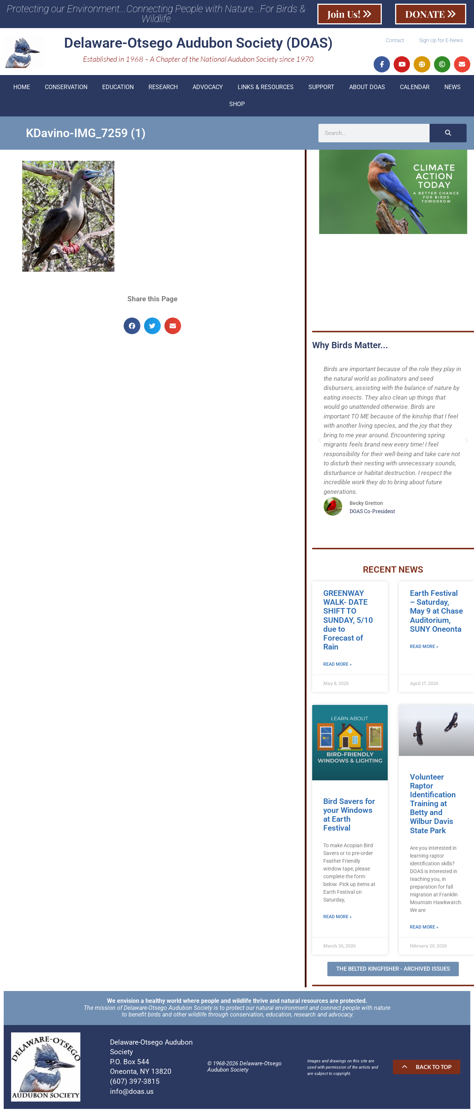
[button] (132, 326)
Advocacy (208, 87)
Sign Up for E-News (441, 41)
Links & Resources (266, 87)
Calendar (415, 87)
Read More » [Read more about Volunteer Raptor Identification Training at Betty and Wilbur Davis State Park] (424, 927)
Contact (395, 41)
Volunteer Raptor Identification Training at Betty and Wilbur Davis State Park (433, 804)
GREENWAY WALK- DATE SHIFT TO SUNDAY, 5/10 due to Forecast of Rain (348, 621)
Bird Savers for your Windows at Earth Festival (349, 815)
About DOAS (367, 87)
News (452, 87)
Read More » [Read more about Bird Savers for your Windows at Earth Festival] (337, 917)
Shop (237, 104)
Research (163, 87)
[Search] (448, 133)
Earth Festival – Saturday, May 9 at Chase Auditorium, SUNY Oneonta (436, 612)
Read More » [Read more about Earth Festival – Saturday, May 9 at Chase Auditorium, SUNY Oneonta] (424, 647)
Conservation (66, 87)
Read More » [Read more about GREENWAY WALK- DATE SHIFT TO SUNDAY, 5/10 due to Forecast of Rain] (337, 665)
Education (118, 87)
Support (321, 87)
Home (21, 87)
